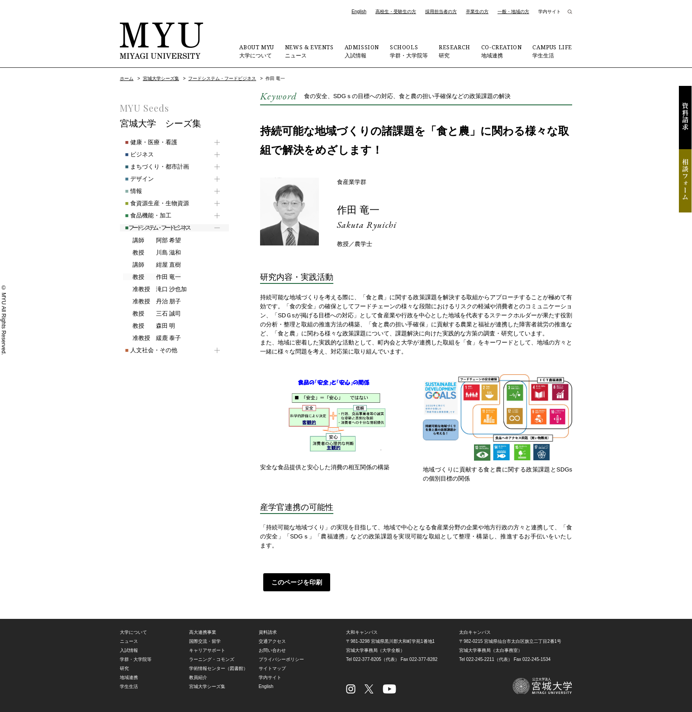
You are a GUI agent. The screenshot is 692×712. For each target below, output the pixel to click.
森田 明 (149, 326)
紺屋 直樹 (152, 265)
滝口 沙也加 (155, 289)
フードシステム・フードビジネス (222, 78)
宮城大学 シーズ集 (160, 123)
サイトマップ (272, 668)
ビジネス (134, 154)
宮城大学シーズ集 (161, 78)
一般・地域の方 (513, 11)
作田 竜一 (360, 209)
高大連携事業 (202, 632)
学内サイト (549, 11)
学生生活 (552, 51)
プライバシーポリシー (281, 659)
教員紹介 (198, 677)
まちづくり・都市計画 (152, 166)
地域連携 (501, 51)
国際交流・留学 (205, 641)
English (358, 11)
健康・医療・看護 (146, 142)
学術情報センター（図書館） (218, 668)
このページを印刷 (294, 582)
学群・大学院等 (409, 51)
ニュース (309, 51)
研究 (454, 51)
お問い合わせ (272, 650)
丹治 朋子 (152, 301)
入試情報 (362, 51)
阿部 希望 (152, 240)
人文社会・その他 (146, 350)
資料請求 (685, 117)
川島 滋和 (152, 252)
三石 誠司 (152, 313)
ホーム (126, 78)
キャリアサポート (207, 650)
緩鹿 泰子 (152, 338)
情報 (128, 191)
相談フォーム (685, 180)
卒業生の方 (477, 11)
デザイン (134, 178)
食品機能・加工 (143, 215)
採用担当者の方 (441, 11)
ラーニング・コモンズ (211, 659)
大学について (256, 51)
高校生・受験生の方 (395, 11)
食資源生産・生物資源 (152, 203)
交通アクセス (272, 641)
